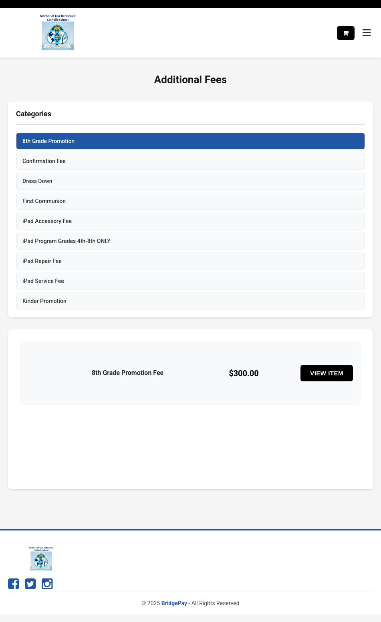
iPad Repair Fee (42, 261)
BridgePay (174, 603)
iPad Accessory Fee (47, 221)
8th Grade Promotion (48, 141)
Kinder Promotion (44, 301)
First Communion (44, 201)
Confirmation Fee (44, 161)
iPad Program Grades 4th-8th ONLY (66, 241)
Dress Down (37, 181)
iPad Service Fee (43, 281)
